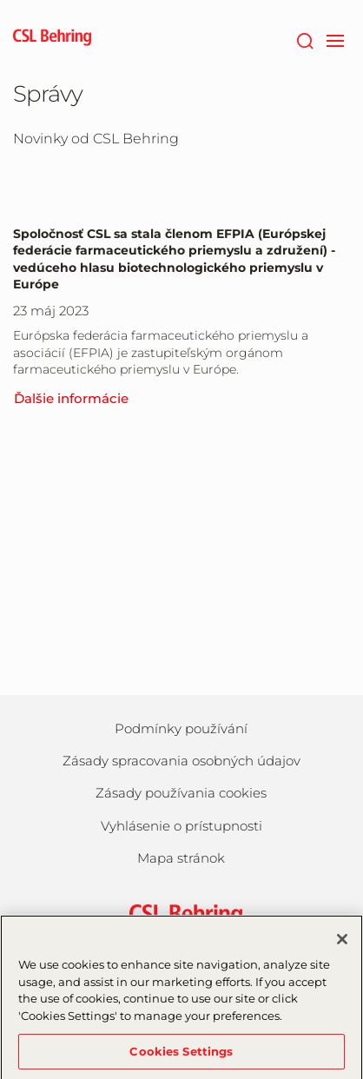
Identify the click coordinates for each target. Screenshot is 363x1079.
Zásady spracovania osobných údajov (181, 760)
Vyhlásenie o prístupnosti (181, 826)
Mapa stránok (181, 858)
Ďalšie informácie (71, 398)
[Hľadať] (304, 39)
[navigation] (335, 39)
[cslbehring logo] (52, 39)
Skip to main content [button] (0, 0)
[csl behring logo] (181, 914)
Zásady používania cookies (181, 792)
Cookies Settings (181, 1055)
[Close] (342, 944)
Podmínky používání (181, 728)
